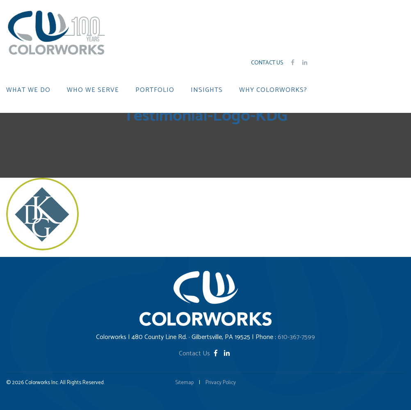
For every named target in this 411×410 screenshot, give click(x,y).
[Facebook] (216, 353)
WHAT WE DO (28, 90)
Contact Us (267, 63)
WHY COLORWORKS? (273, 90)
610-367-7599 (296, 337)
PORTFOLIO (154, 90)
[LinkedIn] (227, 353)
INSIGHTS (207, 90)
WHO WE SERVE (93, 90)
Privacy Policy (221, 382)
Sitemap (184, 382)
